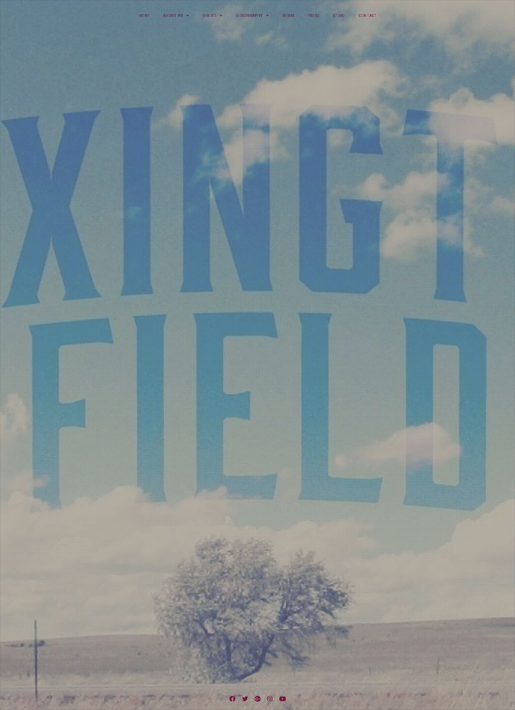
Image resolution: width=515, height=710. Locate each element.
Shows (209, 15)
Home (144, 15)
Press (313, 15)
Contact (368, 15)
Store (339, 15)
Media (289, 15)
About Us (173, 15)
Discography (249, 15)
